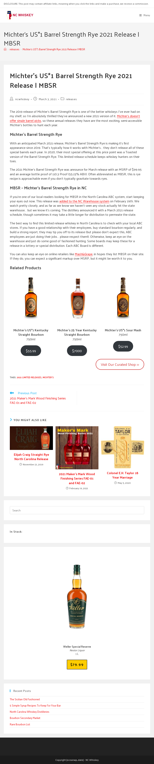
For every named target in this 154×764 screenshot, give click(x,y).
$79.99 (77, 664)
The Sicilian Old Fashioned (25, 699)
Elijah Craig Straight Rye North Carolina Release (31, 456)
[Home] (5, 49)
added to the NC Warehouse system (84, 201)
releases (71, 99)
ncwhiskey (22, 99)
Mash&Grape (83, 254)
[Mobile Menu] (144, 15)
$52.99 (123, 346)
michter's (48, 377)
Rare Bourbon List (20, 724)
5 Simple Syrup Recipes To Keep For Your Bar (35, 705)
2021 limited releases (29, 377)
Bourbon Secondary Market (25, 718)
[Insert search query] (77, 510)
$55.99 (31, 350)
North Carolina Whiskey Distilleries (29, 711)
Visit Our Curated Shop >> (120, 364)
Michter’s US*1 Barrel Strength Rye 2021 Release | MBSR (54, 49)
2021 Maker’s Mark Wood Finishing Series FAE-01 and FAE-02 (77, 478)
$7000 (77, 350)
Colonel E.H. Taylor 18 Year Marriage (122, 475)
